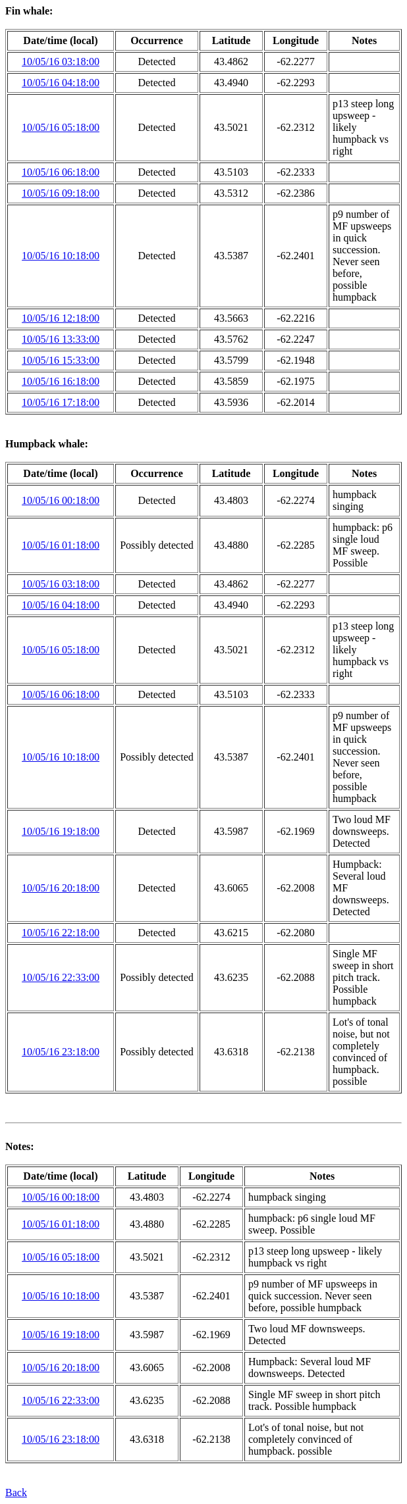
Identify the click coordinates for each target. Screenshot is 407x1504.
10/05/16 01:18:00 (60, 545)
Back (16, 1492)
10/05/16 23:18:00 (60, 1051)
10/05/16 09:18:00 (60, 193)
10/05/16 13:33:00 (60, 339)
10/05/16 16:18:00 (60, 381)
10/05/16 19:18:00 (60, 831)
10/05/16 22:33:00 (60, 977)
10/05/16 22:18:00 (60, 932)
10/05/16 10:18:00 (60, 255)
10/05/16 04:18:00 (60, 82)
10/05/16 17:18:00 (60, 402)
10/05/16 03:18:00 (60, 61)
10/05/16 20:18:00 (60, 887)
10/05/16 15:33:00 (60, 360)
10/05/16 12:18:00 (60, 318)
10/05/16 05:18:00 (60, 127)
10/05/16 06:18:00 (60, 172)
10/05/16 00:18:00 (60, 500)
